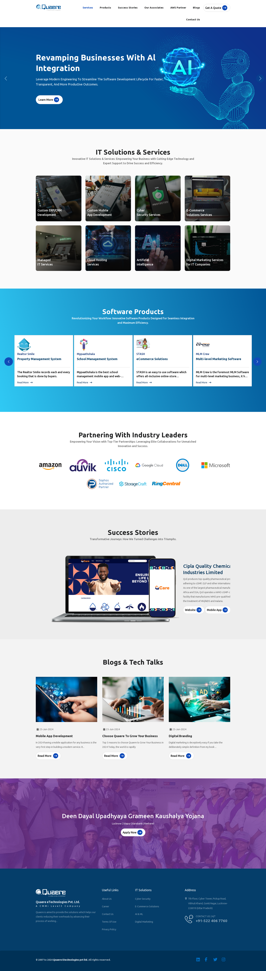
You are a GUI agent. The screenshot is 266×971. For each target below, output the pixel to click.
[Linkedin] (200, 959)
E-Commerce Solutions (147, 906)
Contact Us (193, 19)
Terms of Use (109, 921)
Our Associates (154, 7)
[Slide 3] (139, 621)
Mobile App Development (54, 733)
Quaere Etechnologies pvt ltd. (70, 959)
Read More (25, 382)
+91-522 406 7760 (211, 921)
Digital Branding (180, 733)
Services (88, 7)
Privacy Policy (109, 929)
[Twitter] (217, 959)
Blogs (196, 7)
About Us (107, 898)
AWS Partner (178, 7)
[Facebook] (209, 959)
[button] (260, 78)
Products (105, 7)
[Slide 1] (126, 621)
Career (105, 906)
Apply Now (132, 832)
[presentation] (8, 361)
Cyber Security (142, 898)
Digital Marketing (144, 921)
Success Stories (128, 7)
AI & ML (139, 914)
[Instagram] (226, 959)
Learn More (49, 99)
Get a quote (216, 7)
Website (178, 602)
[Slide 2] (133, 621)
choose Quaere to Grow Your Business (130, 733)
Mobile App (202, 602)
